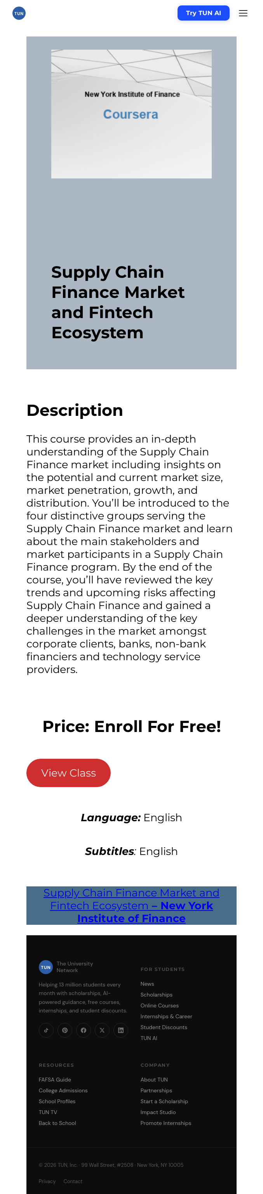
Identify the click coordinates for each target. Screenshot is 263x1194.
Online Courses (160, 1005)
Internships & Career (166, 1016)
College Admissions (63, 1090)
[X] (102, 1030)
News (147, 983)
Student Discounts (164, 1027)
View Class (68, 773)
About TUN (154, 1079)
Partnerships (156, 1090)
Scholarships (157, 994)
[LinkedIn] (120, 1030)
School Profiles (57, 1101)
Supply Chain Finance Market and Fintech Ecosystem (131, 905)
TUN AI (149, 1038)
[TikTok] (46, 1030)
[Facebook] (83, 1030)
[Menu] (243, 13)
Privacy (47, 1181)
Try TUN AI (203, 13)
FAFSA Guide (55, 1079)
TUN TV (48, 1112)
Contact (72, 1181)
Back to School (57, 1123)
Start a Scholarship (164, 1101)
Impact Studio (158, 1112)
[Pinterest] (64, 1030)
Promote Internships (166, 1123)
